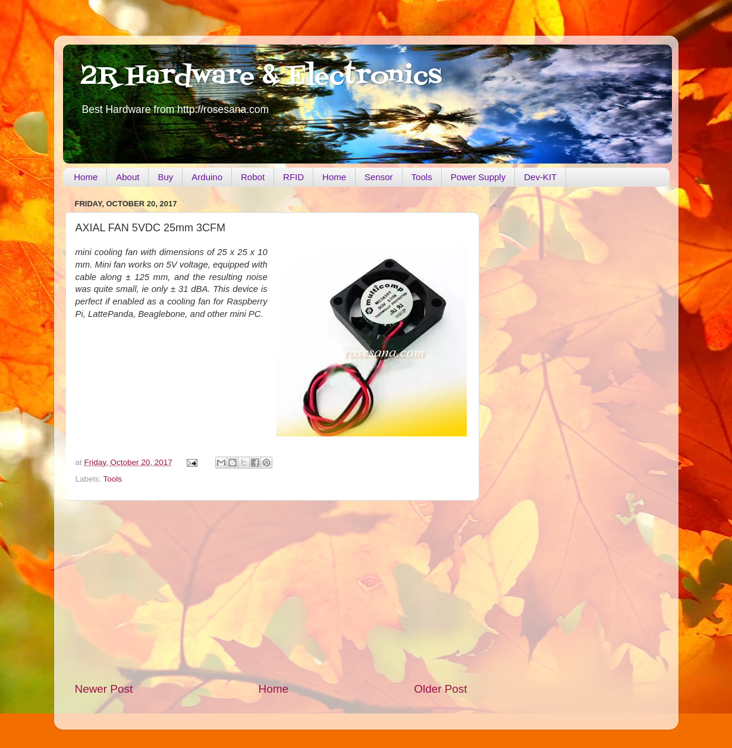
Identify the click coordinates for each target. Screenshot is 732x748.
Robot (253, 177)
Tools (421, 177)
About (127, 177)
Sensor (379, 177)
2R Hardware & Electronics (261, 77)
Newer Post (104, 689)
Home (86, 177)
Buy (165, 177)
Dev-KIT (540, 177)
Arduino (206, 177)
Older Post (440, 689)
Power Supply (478, 177)
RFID (293, 177)
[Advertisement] (271, 591)
